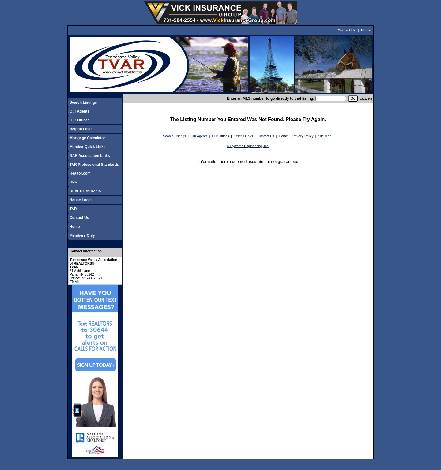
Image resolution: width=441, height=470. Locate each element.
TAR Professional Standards (94, 164)
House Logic (81, 200)
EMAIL (75, 281)
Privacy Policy (302, 136)
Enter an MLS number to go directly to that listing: (270, 98)
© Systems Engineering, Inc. (248, 146)
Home (366, 30)
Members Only (82, 235)
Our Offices (79, 120)
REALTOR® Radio (85, 191)
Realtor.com (80, 173)
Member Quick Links (87, 147)
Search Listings (83, 102)
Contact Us (347, 30)
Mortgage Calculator (87, 138)
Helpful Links (81, 129)
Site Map (324, 136)
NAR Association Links (90, 156)
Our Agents (79, 111)
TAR (73, 209)
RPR (73, 182)
